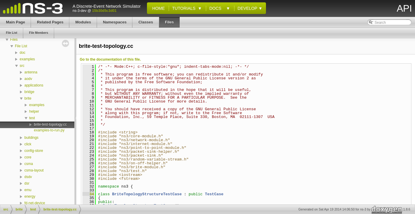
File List (21, 46)
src (22, 66)
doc (22, 53)
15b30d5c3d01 (104, 11)
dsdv (28, 177)
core (27, 157)
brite (27, 98)
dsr (26, 183)
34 (88, 194)
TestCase (214, 194)
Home (157, 8)
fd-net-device (34, 203)
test (32, 118)
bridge (29, 92)
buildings (31, 138)
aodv (28, 79)
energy (29, 196)
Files (14, 39)
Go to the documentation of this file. (110, 59)
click (27, 144)
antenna (30, 72)
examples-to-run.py (49, 130)
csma (28, 164)
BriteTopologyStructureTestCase (147, 194)
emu (27, 190)
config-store (33, 151)
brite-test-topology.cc (50, 124)
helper (34, 111)
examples (27, 59)
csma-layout (34, 170)
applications (33, 85)
